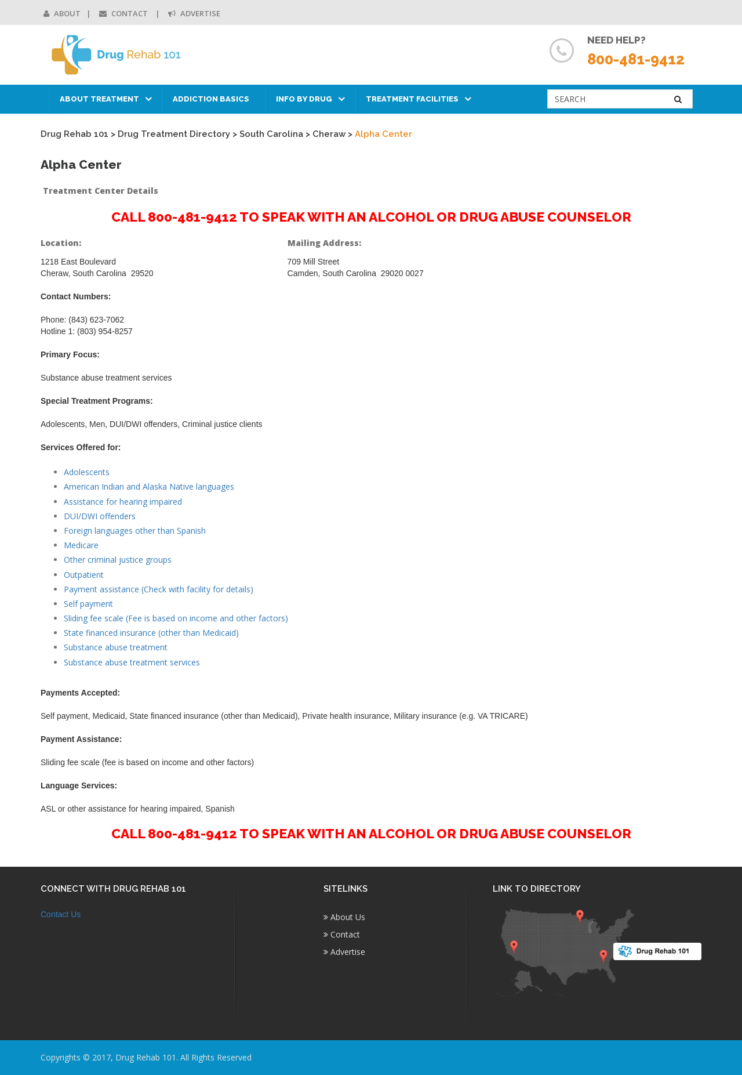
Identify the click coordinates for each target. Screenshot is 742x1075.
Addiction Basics (211, 99)
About (62, 13)
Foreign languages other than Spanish (135, 530)
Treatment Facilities (412, 99)
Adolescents (87, 471)
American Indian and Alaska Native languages (149, 486)
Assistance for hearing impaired (123, 501)
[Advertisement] (625, 410)
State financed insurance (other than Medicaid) (151, 632)
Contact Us (61, 914)
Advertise (194, 13)
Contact (124, 13)
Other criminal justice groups (118, 559)
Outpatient (84, 574)
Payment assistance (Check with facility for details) (158, 589)
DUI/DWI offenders (100, 516)
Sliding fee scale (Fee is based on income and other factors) (176, 618)
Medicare (81, 545)
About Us (344, 916)
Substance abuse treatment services (132, 662)
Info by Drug (304, 99)
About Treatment (99, 99)
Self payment (88, 603)
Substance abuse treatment (116, 647)
